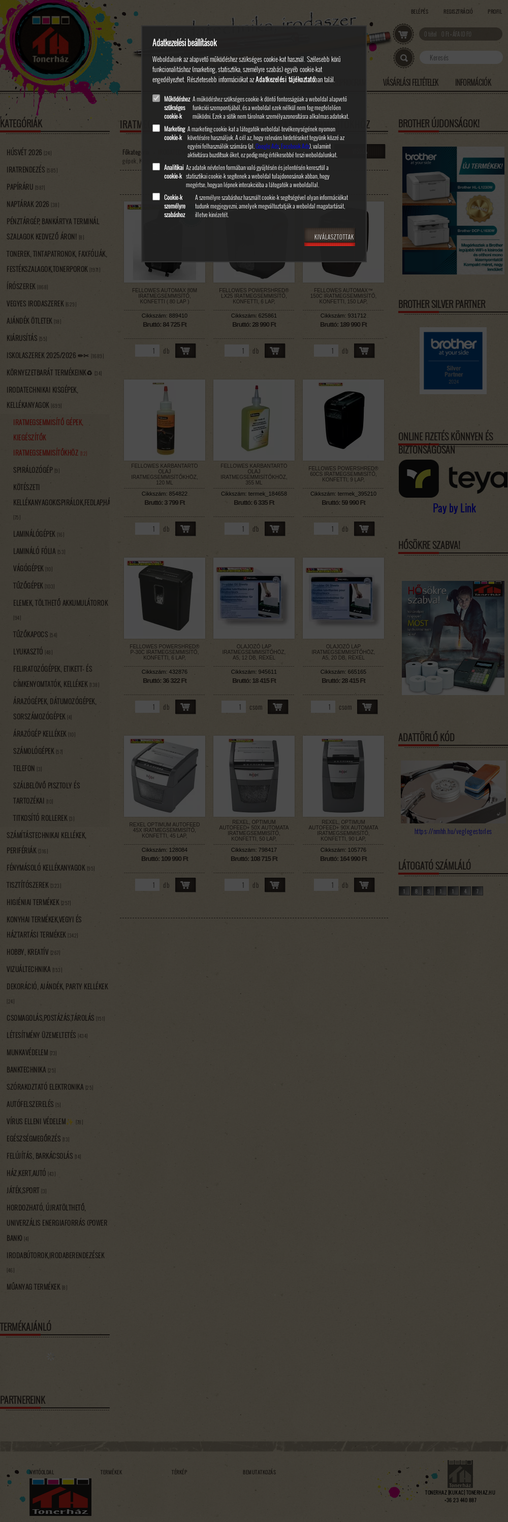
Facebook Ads (295, 146)
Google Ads (267, 146)
